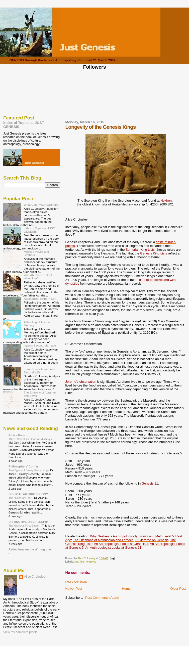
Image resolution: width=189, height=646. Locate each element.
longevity (91, 561)
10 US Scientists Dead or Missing (30, 439)
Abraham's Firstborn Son (40, 298)
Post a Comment (76, 581)
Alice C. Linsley (34, 576)
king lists (79, 561)
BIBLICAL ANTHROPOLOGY (28, 494)
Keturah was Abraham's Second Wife (39, 370)
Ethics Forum (18, 435)
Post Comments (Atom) (102, 597)
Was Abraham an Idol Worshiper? (38, 276)
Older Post (178, 588)
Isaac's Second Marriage (40, 345)
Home (126, 588)
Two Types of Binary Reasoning (28, 470)
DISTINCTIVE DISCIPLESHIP (28, 521)
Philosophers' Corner (23, 466)
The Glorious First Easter (24, 525)
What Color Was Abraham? (41, 204)
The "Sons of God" (20, 497)
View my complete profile (20, 632)
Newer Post (73, 588)
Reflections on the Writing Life (30, 549)
